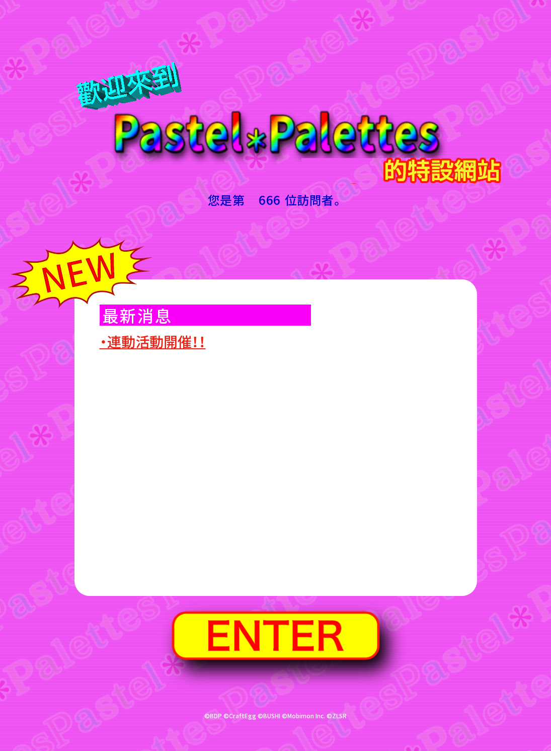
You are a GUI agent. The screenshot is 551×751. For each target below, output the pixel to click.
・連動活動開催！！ (153, 341)
